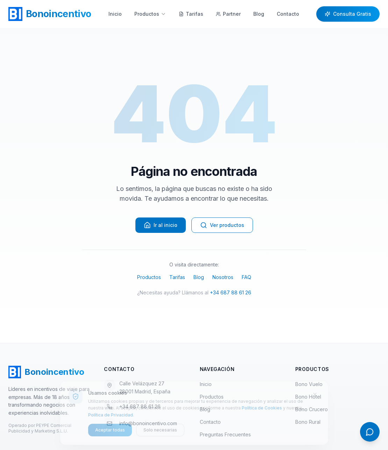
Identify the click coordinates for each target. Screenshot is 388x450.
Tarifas (177, 277)
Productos (150, 14)
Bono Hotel (308, 397)
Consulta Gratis (348, 14)
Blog (258, 14)
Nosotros (222, 277)
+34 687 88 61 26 (230, 292)
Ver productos (222, 225)
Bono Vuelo (309, 384)
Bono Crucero (311, 409)
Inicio (115, 14)
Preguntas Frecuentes (228, 434)
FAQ (246, 277)
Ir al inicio (160, 225)
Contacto (288, 14)
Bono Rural (307, 422)
